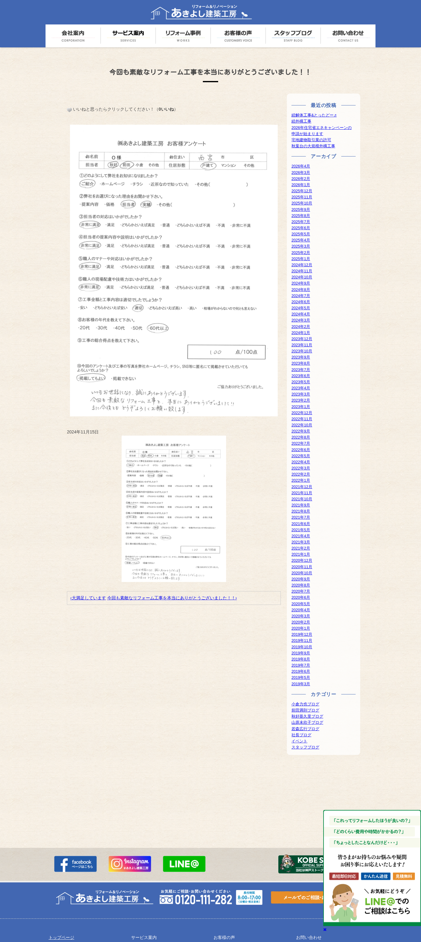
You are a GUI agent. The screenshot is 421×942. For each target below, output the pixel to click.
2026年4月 (300, 166)
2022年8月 (300, 437)
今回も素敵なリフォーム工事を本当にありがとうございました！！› (172, 597)
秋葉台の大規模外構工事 (313, 146)
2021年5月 (300, 530)
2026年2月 (300, 179)
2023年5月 (300, 382)
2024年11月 (301, 271)
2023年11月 (301, 345)
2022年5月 (300, 456)
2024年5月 (300, 308)
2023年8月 (300, 363)
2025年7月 (300, 222)
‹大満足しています (88, 597)
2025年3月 (300, 246)
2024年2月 (300, 327)
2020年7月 (300, 591)
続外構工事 (301, 121)
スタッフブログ (305, 747)
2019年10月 (301, 647)
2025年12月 (301, 191)
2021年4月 (300, 536)
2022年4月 (300, 462)
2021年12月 (301, 487)
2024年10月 (301, 277)
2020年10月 (301, 573)
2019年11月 (301, 640)
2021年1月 (300, 554)
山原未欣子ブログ (307, 722)
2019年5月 (300, 677)
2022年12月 (301, 413)
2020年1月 (300, 628)
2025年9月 (300, 210)
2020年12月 (301, 560)
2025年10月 (301, 203)
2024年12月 (301, 265)
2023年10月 (301, 351)
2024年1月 (300, 333)
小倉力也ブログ (305, 704)
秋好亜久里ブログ (307, 716)
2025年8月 (300, 216)
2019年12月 (301, 634)
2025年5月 (300, 234)
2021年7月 (300, 517)
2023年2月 (300, 400)
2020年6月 (300, 597)
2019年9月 (300, 653)
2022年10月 (301, 425)
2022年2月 (300, 474)
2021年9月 (300, 505)
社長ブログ (301, 735)
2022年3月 (300, 468)
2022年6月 (300, 450)
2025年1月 (300, 259)
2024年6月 (300, 302)
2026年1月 (300, 185)
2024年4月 (300, 314)
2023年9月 (300, 357)
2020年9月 (300, 579)
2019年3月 (300, 684)
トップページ (61, 937)
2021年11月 (301, 493)
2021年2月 (300, 548)
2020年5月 (300, 604)
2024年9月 (300, 283)
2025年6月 (300, 228)
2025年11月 (301, 197)
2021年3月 (300, 542)
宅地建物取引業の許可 (311, 140)
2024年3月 (300, 320)
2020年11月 (301, 567)
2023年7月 (300, 370)
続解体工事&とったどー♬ (314, 115)
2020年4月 (300, 610)
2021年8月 (300, 511)
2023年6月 (300, 376)
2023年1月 (300, 407)
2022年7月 (300, 443)
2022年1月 (300, 480)
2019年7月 (300, 665)
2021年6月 (300, 524)
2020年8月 (300, 585)
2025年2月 (300, 253)
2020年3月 (300, 616)
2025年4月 (300, 240)
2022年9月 (300, 431)
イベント (299, 741)
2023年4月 (300, 388)
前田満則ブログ (305, 710)
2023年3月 (300, 394)
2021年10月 (301, 499)
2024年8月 (300, 290)
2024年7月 (300, 296)
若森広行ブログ (305, 729)
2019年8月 (300, 659)
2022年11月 (301, 419)
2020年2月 (300, 622)
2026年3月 (300, 173)
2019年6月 (300, 671)
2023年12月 (301, 339)
